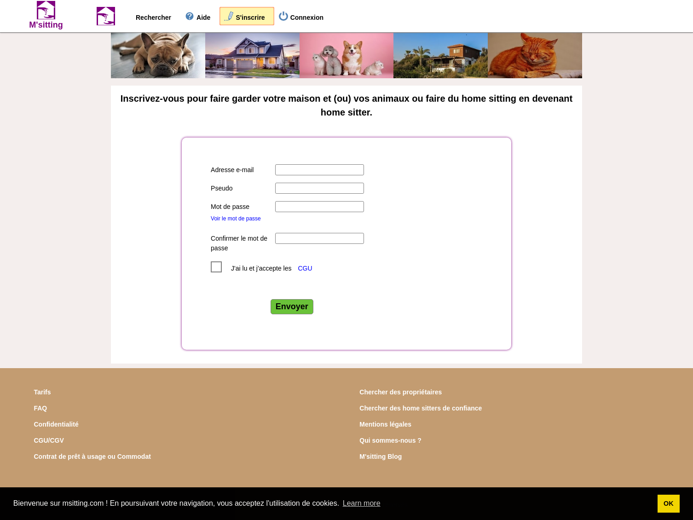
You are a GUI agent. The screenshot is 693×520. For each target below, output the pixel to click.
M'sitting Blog (380, 456)
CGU (305, 268)
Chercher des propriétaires (400, 392)
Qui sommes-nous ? (390, 440)
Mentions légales (385, 424)
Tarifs (42, 392)
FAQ (40, 408)
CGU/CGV (49, 440)
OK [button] (669, 503)
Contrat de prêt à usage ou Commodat (92, 456)
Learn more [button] (362, 503)
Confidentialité (56, 424)
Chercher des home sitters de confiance (420, 408)
